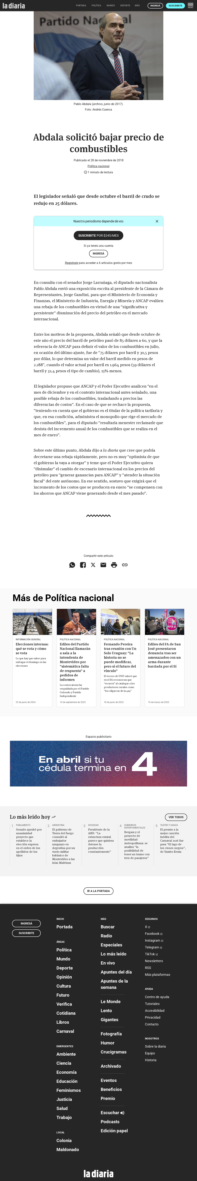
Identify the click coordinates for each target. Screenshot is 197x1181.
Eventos (109, 1080)
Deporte (64, 968)
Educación (66, 1081)
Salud (62, 1108)
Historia (150, 1060)
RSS (148, 968)
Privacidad (152, 1017)
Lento (106, 1010)
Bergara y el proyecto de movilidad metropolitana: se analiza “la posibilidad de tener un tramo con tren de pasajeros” (137, 845)
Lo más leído (113, 954)
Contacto (151, 1024)
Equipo (150, 1053)
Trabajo (64, 1117)
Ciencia (63, 1063)
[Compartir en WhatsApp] (72, 565)
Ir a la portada (98, 891)
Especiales (111, 945)
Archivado (111, 1066)
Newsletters (154, 961)
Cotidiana (66, 1013)
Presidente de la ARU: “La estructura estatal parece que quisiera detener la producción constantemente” (101, 840)
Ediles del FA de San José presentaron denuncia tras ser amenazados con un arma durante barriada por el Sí (164, 655)
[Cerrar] (157, 221)
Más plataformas (157, 975)
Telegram (153, 947)
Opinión (64, 977)
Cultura (63, 986)
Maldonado (67, 1149)
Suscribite (175, 5)
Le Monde (111, 1001)
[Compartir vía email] (103, 565)
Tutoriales (152, 1004)
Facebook (154, 934)
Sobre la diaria (155, 1046)
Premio (108, 1098)
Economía (66, 1072)
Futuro (62, 995)
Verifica (64, 1004)
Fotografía (111, 1033)
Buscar (108, 926)
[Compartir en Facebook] (83, 565)
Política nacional (98, 166)
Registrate (71, 263)
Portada (64, 926)
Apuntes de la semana (114, 984)
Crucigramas (113, 1052)
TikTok (151, 954)
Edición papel (114, 1130)
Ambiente (66, 1054)
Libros (62, 1022)
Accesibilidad (154, 1010)
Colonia (64, 1140)
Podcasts (110, 1121)
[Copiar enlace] (125, 565)
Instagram (154, 940)
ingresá (98, 253)
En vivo (108, 963)
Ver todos (176, 817)
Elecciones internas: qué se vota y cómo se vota (32, 648)
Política (64, 950)
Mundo (63, 959)
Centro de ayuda (157, 997)
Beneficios (111, 1089)
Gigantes (109, 1019)
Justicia (64, 1099)
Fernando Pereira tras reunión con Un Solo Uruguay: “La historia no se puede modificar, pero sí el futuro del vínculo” (120, 657)
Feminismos (68, 1090)
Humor (107, 1043)
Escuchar (112, 1112)
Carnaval (65, 1031)
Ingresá (155, 5)
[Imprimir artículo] (114, 565)
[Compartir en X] (93, 565)
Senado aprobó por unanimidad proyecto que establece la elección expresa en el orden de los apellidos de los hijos (29, 842)
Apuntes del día (116, 972)
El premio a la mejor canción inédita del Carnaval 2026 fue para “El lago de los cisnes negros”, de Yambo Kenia (173, 840)
